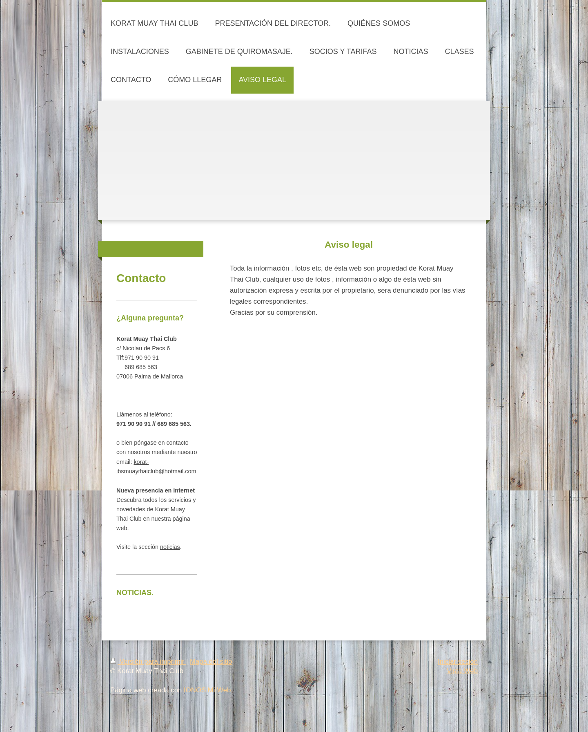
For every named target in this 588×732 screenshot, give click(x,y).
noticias (170, 547)
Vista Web (462, 671)
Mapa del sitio (211, 661)
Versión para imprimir (148, 661)
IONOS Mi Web (207, 690)
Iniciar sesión (458, 661)
